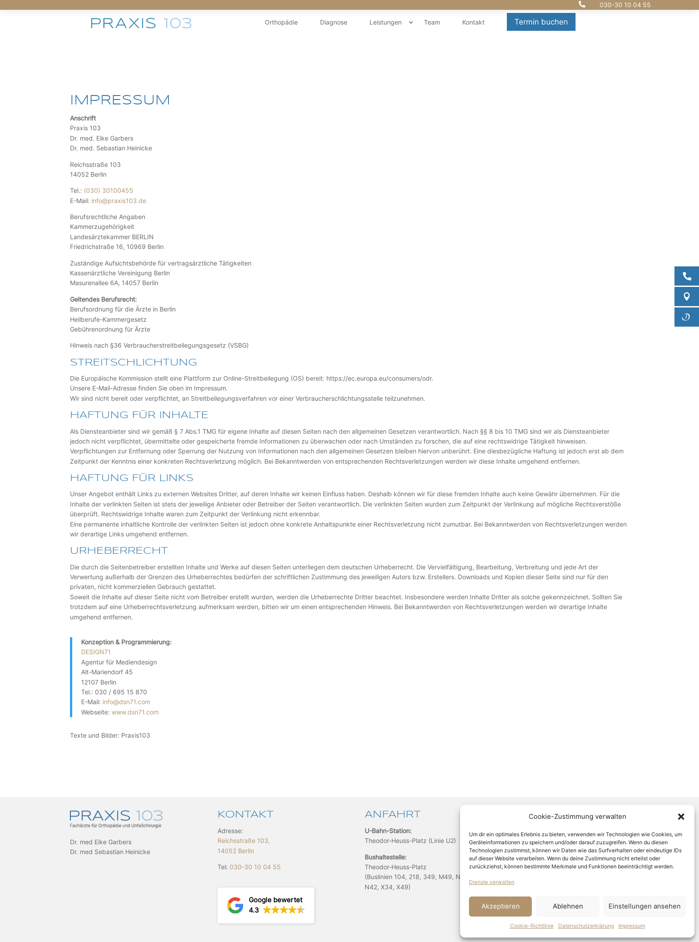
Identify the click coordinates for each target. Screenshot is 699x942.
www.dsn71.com (135, 712)
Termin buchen (541, 21)
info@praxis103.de (118, 200)
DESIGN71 (96, 652)
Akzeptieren (500, 906)
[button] (681, 816)
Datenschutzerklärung (586, 925)
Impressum (631, 925)
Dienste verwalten (491, 882)
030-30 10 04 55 (625, 4)
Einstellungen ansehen (645, 906)
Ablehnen (568, 906)
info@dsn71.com (126, 701)
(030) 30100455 (108, 190)
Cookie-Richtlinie (532, 925)
